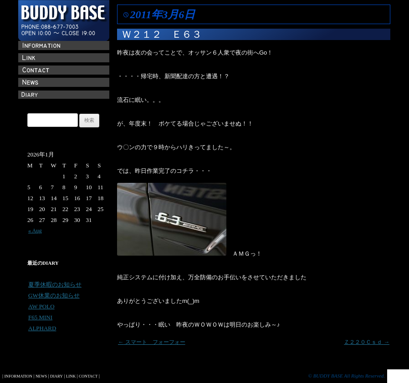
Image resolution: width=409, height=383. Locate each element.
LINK (71, 376)
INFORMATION (18, 376)
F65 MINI (40, 317)
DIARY (56, 376)
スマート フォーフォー (151, 342)
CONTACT (88, 376)
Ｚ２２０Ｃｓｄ (366, 342)
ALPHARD (42, 328)
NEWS (41, 376)
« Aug (35, 230)
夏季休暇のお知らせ (55, 284)
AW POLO (41, 306)
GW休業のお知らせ (54, 295)
